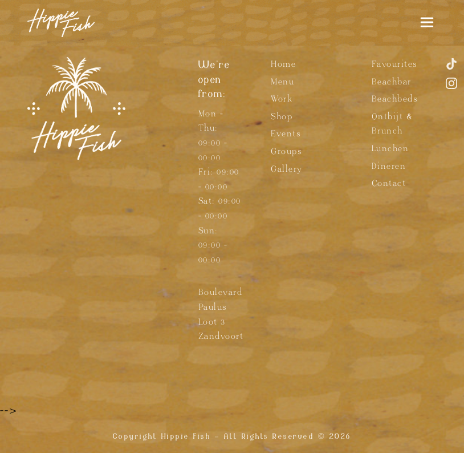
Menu (282, 82)
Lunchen (390, 148)
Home (283, 64)
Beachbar (392, 82)
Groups (286, 151)
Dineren (389, 166)
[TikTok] (451, 68)
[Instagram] (451, 88)
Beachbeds (395, 99)
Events (285, 134)
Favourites (394, 64)
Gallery (287, 169)
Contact (389, 183)
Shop (281, 117)
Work (281, 99)
